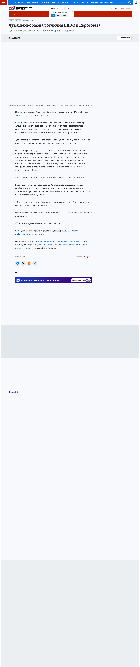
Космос (29, 14)
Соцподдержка (106, 2)
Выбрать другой (62, 15)
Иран (36, 14)
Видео (20, 2)
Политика (44, 2)
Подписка (125, 8)
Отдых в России (76, 14)
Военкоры (43, 14)
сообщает (20, 115)
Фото (14, 2)
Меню (2, 2)
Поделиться (124, 38)
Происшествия (89, 14)
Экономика (66, 2)
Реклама (113, 8)
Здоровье (94, 2)
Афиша (99, 14)
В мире (76, 2)
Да (53, 15)
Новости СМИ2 (14, 392)
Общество (55, 2)
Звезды (85, 2)
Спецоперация (32, 2)
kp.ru (88, 257)
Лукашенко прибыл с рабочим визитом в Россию (57, 241)
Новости (22, 14)
